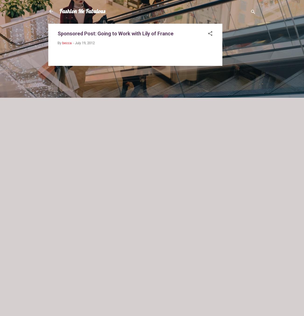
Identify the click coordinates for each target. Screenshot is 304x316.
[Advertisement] (241, 93)
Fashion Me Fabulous (82, 11)
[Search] (253, 13)
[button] (210, 34)
